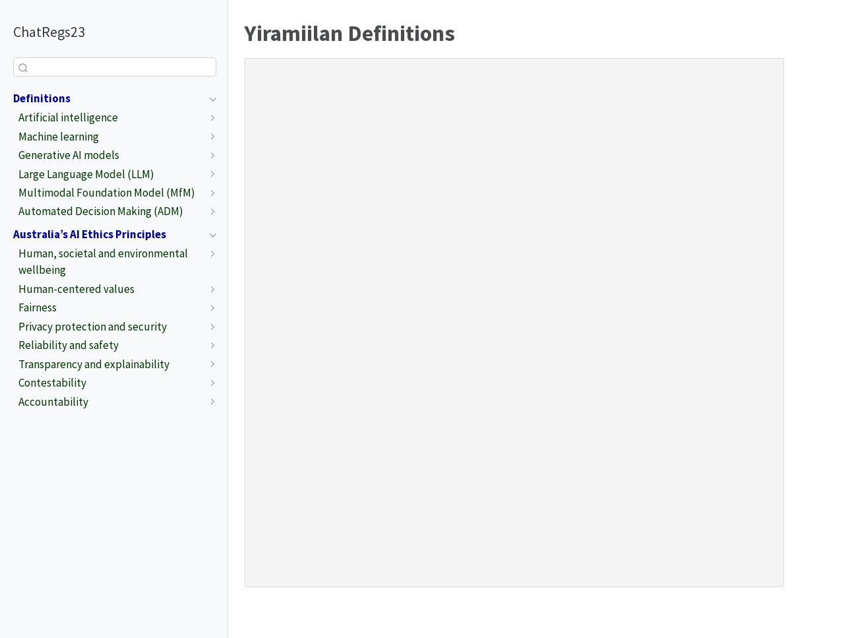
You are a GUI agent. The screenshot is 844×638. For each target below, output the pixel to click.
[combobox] (114, 67)
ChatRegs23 (49, 31)
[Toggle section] (209, 99)
